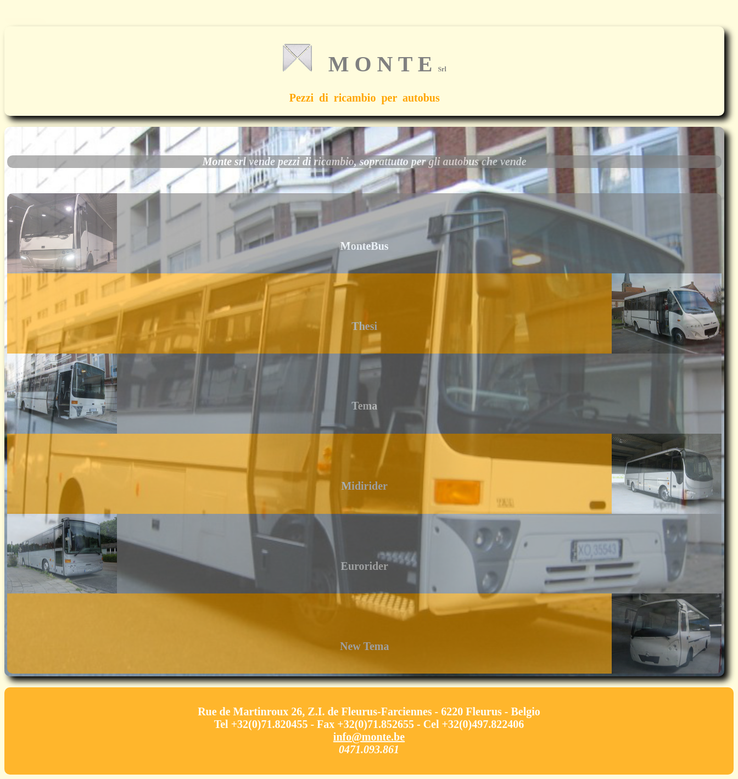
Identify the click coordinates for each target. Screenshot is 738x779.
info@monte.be (369, 737)
